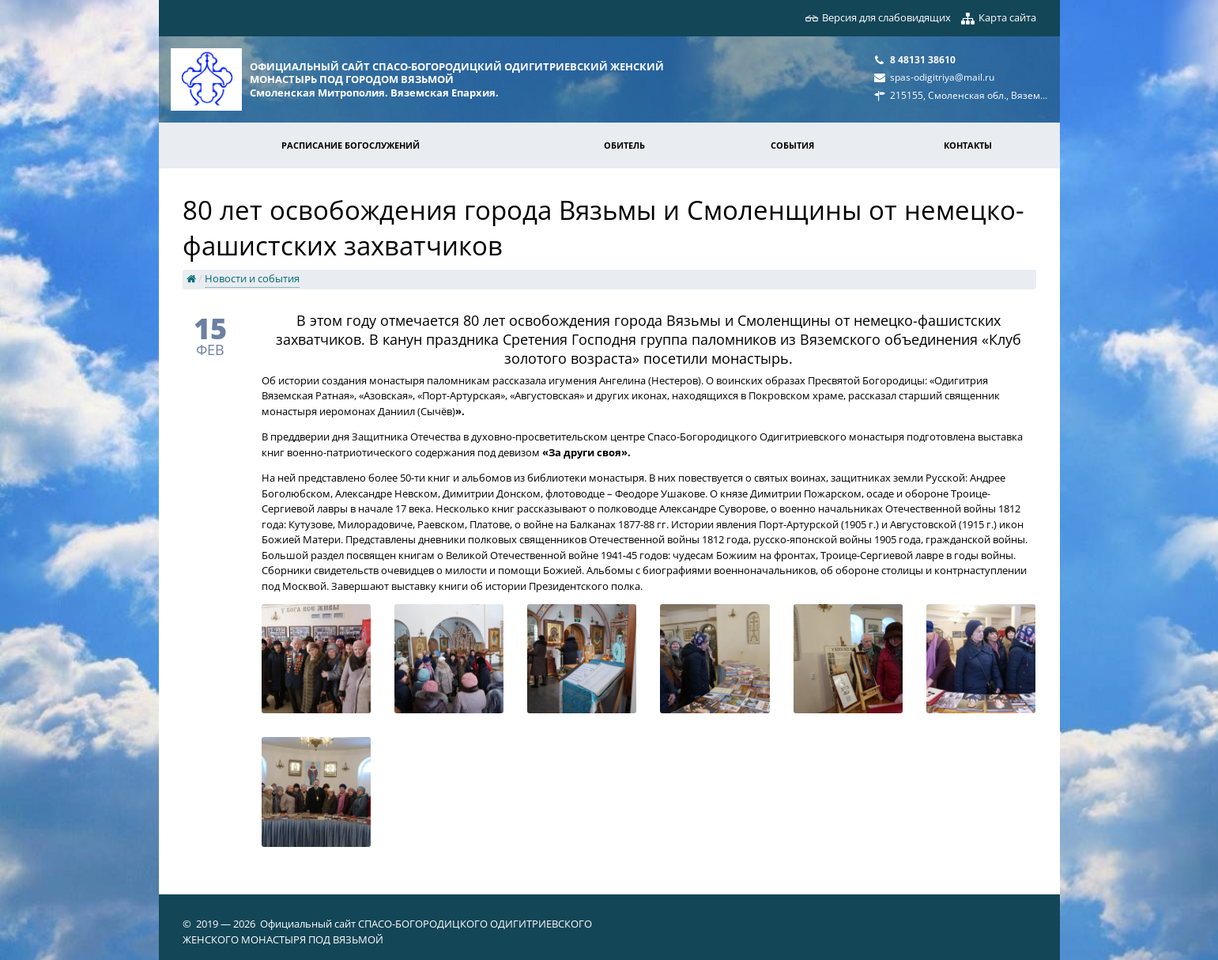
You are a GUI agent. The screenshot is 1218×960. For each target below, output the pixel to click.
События (792, 145)
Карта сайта (1007, 17)
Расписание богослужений (350, 145)
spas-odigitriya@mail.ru (942, 76)
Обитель (624, 145)
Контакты (968, 145)
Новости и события (252, 278)
